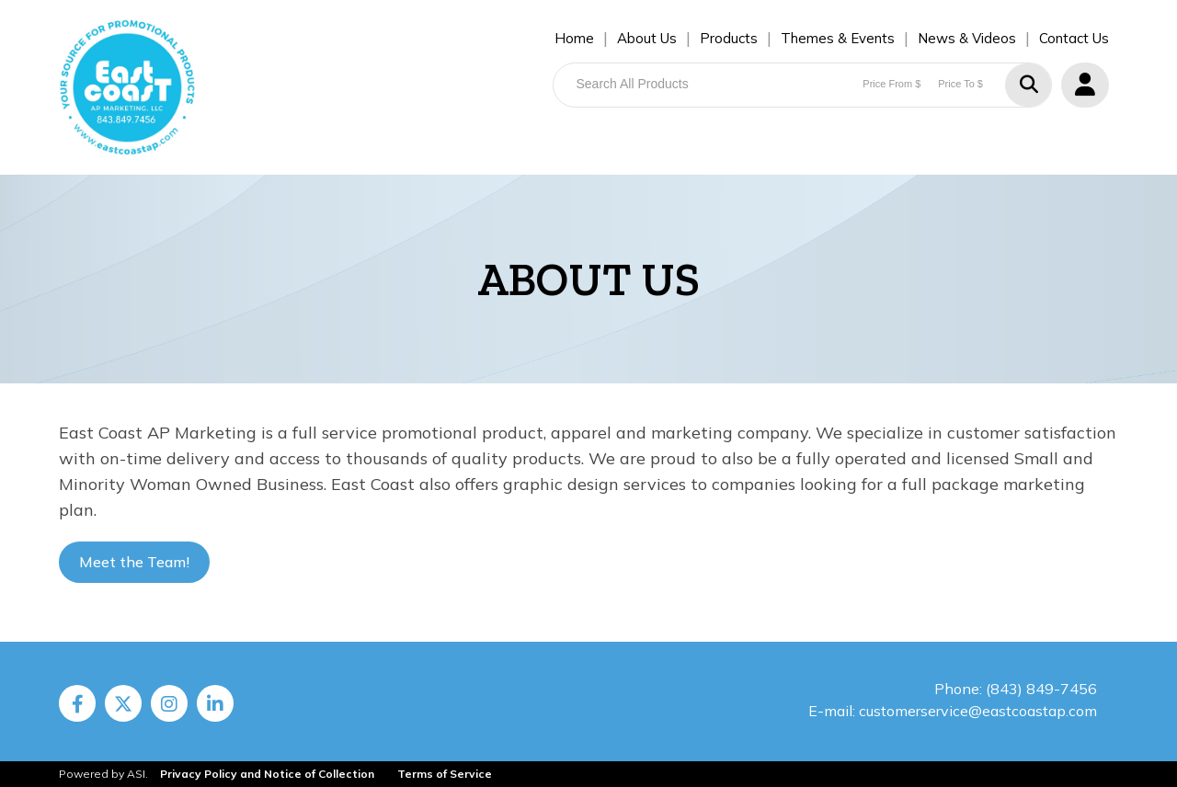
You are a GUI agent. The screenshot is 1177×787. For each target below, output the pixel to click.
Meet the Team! (134, 562)
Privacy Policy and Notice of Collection (267, 774)
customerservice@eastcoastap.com (978, 710)
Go (1028, 85)
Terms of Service (444, 774)
